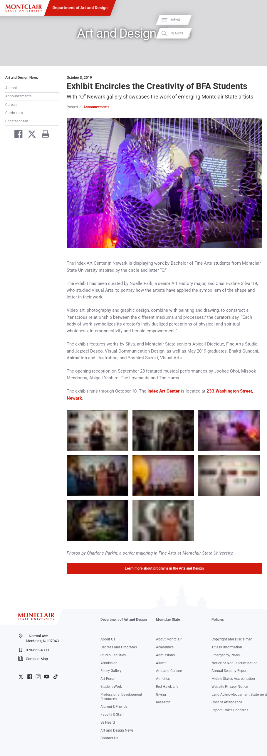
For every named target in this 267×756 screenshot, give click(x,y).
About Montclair (169, 639)
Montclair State (168, 620)
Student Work (111, 687)
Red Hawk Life (167, 687)
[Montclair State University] (23, 8)
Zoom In (118, 415)
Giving (161, 694)
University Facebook (29, 676)
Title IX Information (226, 647)
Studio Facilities (113, 655)
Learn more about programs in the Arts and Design (164, 568)
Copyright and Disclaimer (231, 639)
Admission (108, 663)
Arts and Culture (169, 671)
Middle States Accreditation (233, 679)
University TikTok (55, 676)
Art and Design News (21, 78)
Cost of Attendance (226, 702)
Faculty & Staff (112, 714)
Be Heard (107, 722)
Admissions (165, 655)
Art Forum (108, 679)
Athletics (163, 679)
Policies (217, 620)
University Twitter (20, 676)
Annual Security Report (229, 671)
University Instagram (38, 676)
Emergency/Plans (225, 655)
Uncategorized (16, 121)
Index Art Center (163, 391)
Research (163, 702)
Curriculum (14, 113)
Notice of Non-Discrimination (234, 663)
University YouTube (46, 676)
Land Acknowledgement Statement (239, 694)
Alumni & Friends (113, 707)
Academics (165, 647)
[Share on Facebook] (16, 135)
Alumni (11, 88)
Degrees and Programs (118, 647)
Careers (11, 105)
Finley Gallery (111, 671)
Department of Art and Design (80, 7)
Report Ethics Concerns (229, 710)
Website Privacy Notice (229, 687)
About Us (107, 639)
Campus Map (33, 658)
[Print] (43, 135)
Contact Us (109, 738)
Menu (254, 20)
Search (256, 33)
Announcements (18, 96)
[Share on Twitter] (30, 135)
